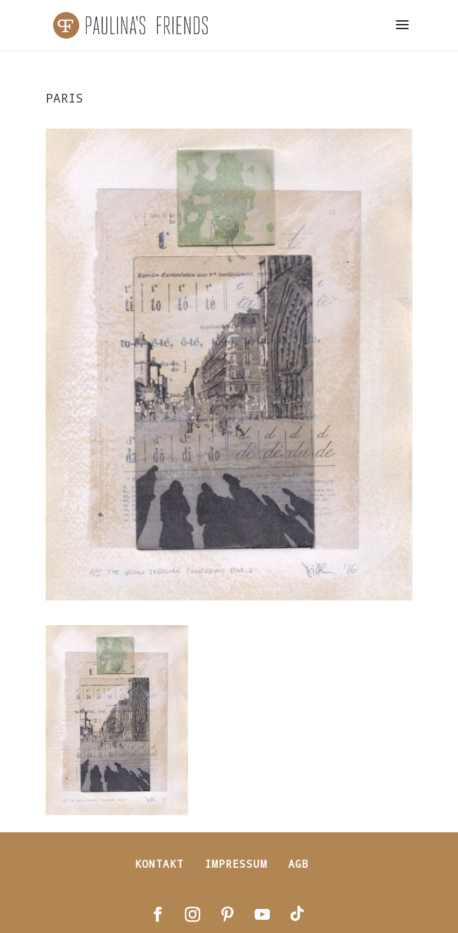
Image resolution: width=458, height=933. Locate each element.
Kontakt (159, 863)
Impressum (236, 863)
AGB (298, 863)
